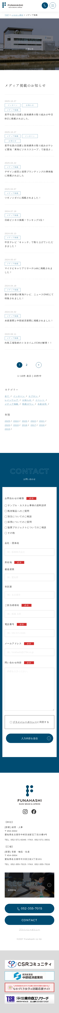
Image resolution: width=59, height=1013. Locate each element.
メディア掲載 (12, 404)
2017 (33, 425)
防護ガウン (28, 404)
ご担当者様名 (18, 605)
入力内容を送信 (29, 738)
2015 (7, 429)
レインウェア (12, 400)
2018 (25, 425)
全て (7, 396)
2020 (7, 425)
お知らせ (27, 400)
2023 (25, 421)
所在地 (14, 562)
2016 (42, 425)
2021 (42, 421)
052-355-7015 (18, 864)
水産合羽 (43, 404)
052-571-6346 (18, 840)
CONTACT (29, 920)
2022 (33, 421)
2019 (16, 425)
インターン (19, 396)
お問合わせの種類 (20, 498)
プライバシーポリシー (25, 722)
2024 (16, 421)
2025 (7, 421)
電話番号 (16, 624)
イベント (40, 400)
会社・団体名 (12, 543)
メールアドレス (19, 643)
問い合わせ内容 (19, 662)
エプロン (33, 396)
